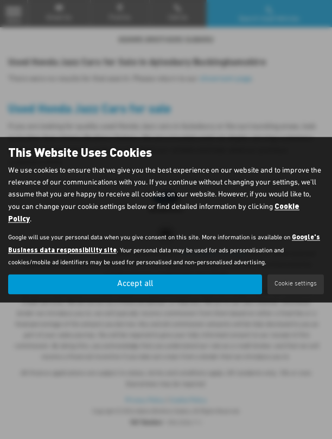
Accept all (135, 283)
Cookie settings (295, 284)
